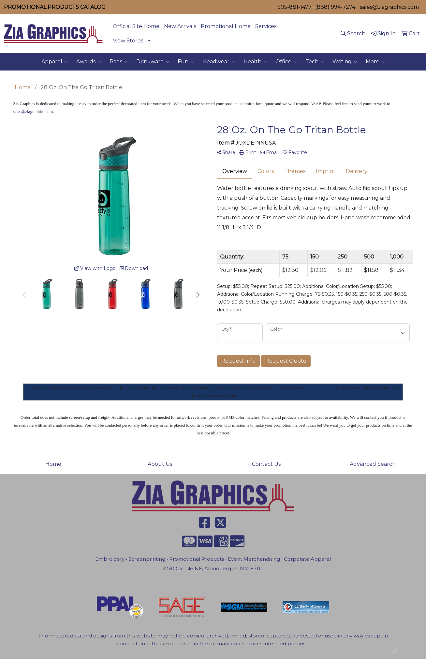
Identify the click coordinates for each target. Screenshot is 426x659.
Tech (314, 62)
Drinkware (152, 62)
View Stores (128, 41)
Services (265, 26)
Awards (88, 62)
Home (53, 464)
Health (255, 62)
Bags (119, 62)
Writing (344, 62)
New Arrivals (180, 26)
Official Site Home (136, 26)
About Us (160, 464)
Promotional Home (226, 26)
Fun (186, 62)
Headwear (218, 62)
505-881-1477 (295, 7)
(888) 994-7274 (335, 7)
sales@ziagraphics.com (389, 7)
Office (286, 62)
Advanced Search (373, 464)
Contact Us (266, 464)
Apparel (54, 62)
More (375, 62)
